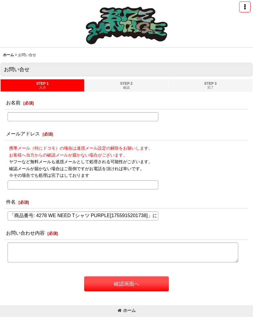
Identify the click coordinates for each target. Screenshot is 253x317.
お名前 (13, 102)
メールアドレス (23, 133)
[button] (245, 7)
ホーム (127, 310)
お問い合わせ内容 (25, 233)
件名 (11, 201)
